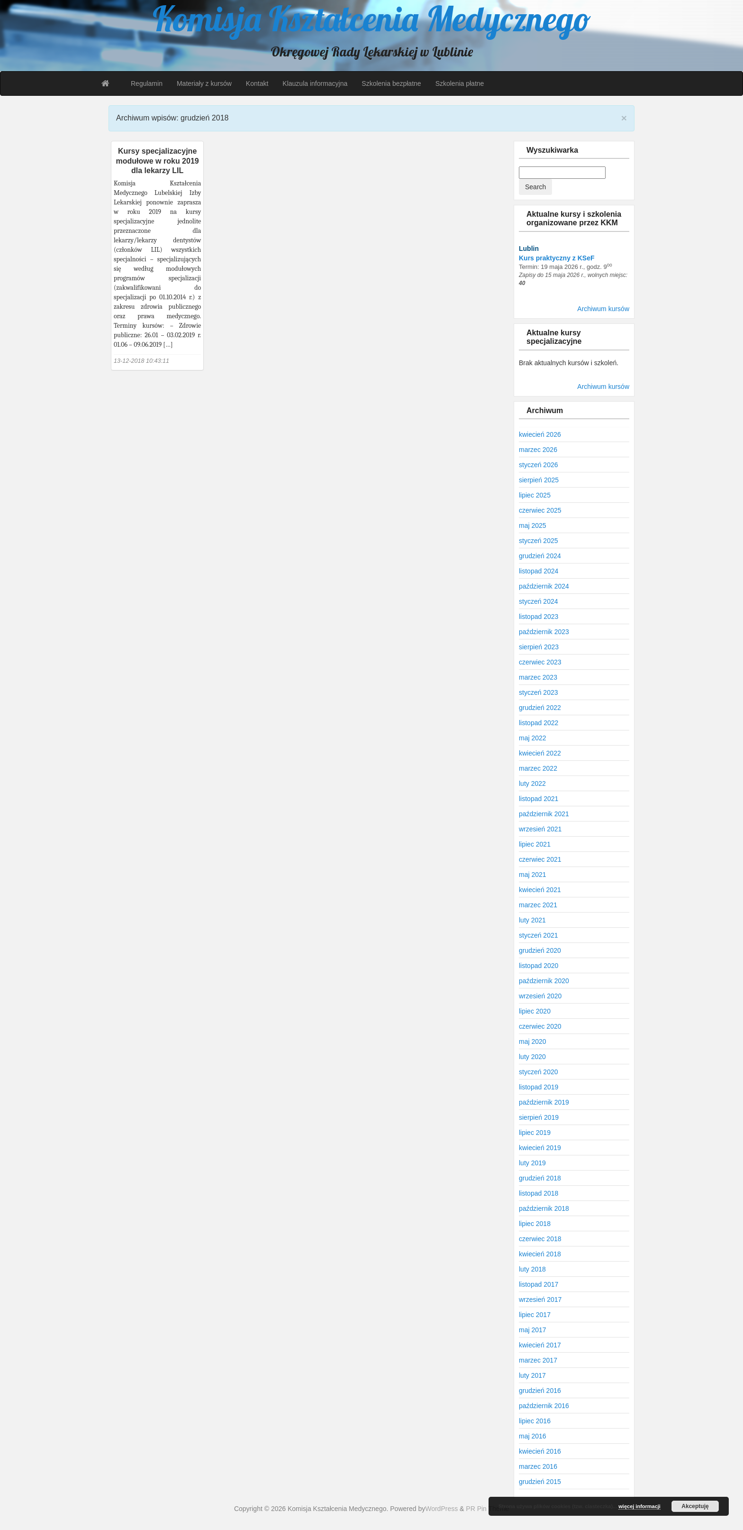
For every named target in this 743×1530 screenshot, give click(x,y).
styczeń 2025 (538, 540)
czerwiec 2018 (540, 1239)
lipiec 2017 (535, 1314)
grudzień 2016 (540, 1390)
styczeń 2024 (538, 601)
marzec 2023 (538, 677)
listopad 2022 (538, 723)
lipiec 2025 (535, 495)
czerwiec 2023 (540, 662)
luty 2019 (532, 1163)
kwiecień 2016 (540, 1451)
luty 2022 (532, 783)
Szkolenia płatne (459, 83)
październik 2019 (544, 1102)
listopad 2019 (538, 1087)
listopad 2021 (538, 798)
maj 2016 (532, 1436)
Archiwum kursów (603, 309)
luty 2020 (532, 1056)
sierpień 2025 (539, 480)
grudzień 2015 (540, 1481)
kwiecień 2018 (540, 1254)
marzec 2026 (538, 449)
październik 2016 (544, 1406)
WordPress (441, 1508)
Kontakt (257, 83)
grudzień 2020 (540, 950)
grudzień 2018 (540, 1178)
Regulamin (147, 83)
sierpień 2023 (539, 647)
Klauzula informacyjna (314, 83)
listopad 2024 (538, 571)
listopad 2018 (538, 1193)
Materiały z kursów (204, 83)
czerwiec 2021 (540, 859)
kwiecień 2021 (540, 890)
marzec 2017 (538, 1360)
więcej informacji (639, 1506)
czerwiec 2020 (540, 1026)
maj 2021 (532, 874)
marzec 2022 (538, 768)
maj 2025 (532, 525)
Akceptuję (694, 1506)
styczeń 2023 (538, 692)
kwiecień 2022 (540, 753)
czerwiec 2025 (540, 510)
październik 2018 (544, 1208)
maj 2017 (532, 1330)
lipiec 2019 (535, 1132)
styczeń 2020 (538, 1072)
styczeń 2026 (538, 465)
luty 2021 (532, 920)
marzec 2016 (538, 1466)
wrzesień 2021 (540, 829)
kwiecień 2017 (540, 1345)
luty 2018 (532, 1269)
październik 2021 (544, 814)
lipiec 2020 (535, 1011)
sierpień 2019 (539, 1117)
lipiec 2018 (535, 1223)
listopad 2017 (538, 1284)
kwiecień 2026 (540, 434)
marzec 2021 (538, 905)
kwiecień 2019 (540, 1148)
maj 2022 (532, 738)
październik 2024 (544, 586)
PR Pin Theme (487, 1508)
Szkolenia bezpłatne (391, 83)
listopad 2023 (538, 616)
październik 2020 (544, 981)
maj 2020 (532, 1041)
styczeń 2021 (538, 935)
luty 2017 (532, 1375)
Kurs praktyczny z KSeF (557, 258)
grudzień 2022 (540, 707)
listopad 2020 (538, 965)
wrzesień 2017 (540, 1299)
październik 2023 (544, 632)
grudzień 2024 (540, 556)
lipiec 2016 (535, 1421)
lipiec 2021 (535, 844)
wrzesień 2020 (540, 996)
